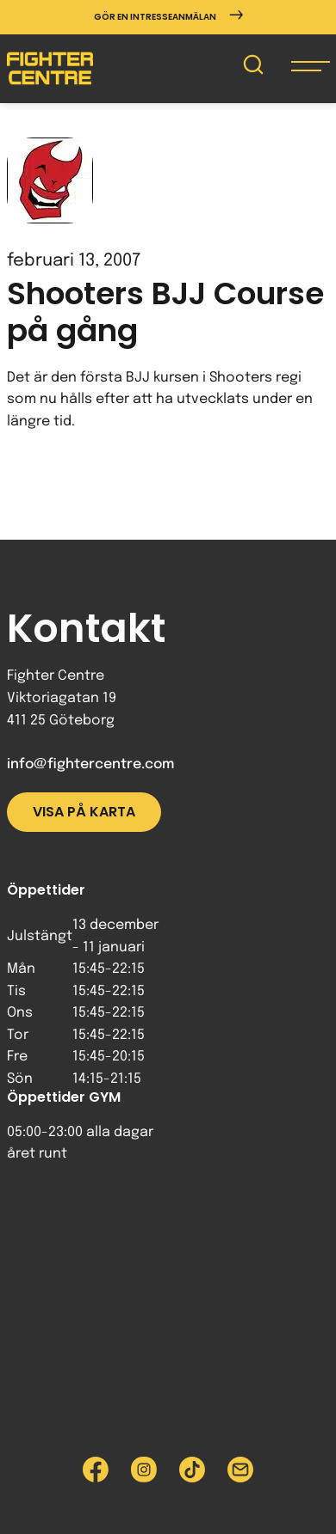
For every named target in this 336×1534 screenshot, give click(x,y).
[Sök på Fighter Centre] (253, 68)
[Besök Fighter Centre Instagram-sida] (144, 1469)
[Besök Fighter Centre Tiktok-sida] (192, 1469)
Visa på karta (84, 812)
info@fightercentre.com (90, 764)
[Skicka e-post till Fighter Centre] (240, 1469)
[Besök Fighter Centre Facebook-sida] (96, 1469)
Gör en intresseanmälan (168, 17)
